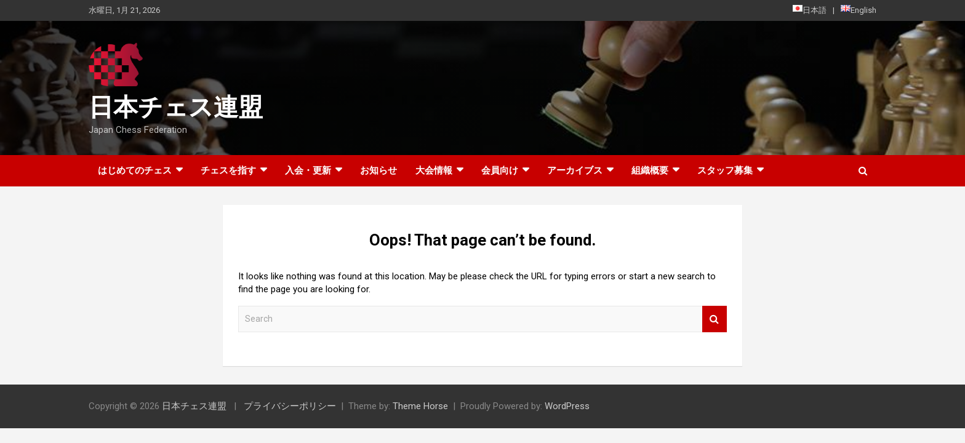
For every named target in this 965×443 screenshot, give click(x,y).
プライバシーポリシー (290, 406)
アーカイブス (575, 170)
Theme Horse (420, 406)
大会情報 (433, 170)
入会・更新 (308, 170)
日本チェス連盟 (176, 107)
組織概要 (649, 170)
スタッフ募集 (725, 170)
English (858, 10)
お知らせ (378, 170)
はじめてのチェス (135, 170)
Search (714, 319)
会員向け (499, 170)
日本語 (810, 10)
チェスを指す (228, 170)
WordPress (567, 406)
